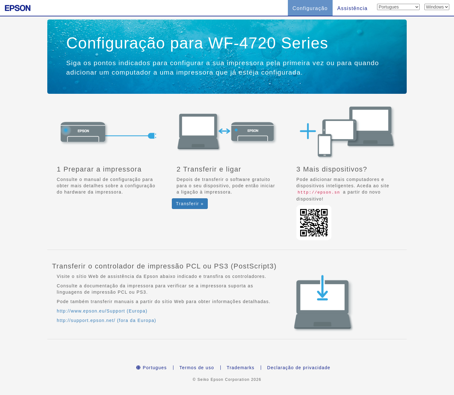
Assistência (352, 8)
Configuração (310, 8)
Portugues (151, 367)
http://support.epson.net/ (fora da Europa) (106, 320)
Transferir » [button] (190, 203)
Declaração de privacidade (298, 367)
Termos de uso (196, 367)
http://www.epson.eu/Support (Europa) (102, 310)
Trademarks (240, 367)
